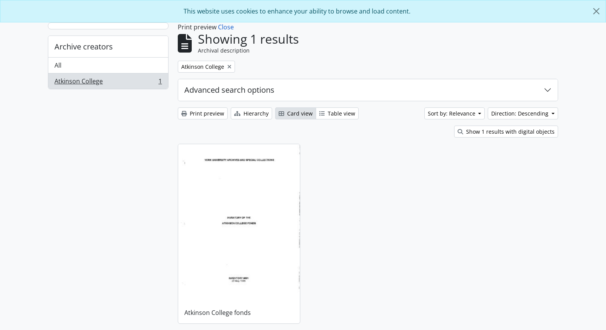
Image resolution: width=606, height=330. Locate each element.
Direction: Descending (520, 113)
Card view (296, 113)
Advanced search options (229, 90)
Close (226, 27)
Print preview (202, 113)
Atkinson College (108, 83)
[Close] (596, 11)
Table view (337, 113)
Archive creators (83, 46)
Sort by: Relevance (452, 113)
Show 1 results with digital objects (506, 131)
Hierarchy (251, 113)
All (57, 65)
